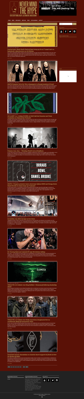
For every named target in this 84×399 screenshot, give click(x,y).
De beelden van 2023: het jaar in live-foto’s (21, 219)
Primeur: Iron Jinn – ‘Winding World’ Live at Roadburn (25, 151)
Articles (24, 20)
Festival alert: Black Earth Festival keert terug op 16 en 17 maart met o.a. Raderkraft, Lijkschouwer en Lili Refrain (30, 50)
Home (9, 20)
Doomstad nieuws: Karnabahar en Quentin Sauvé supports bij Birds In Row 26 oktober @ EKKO (31, 355)
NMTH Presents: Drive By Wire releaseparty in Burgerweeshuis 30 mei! (30, 84)
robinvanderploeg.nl (42, 395)
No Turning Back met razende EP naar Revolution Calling (26, 252)
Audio (22, 250)
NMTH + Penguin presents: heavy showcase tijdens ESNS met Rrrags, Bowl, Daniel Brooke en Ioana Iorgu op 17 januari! (32, 185)
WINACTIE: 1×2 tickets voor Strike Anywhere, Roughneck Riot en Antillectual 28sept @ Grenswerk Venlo (28, 320)
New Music (18, 20)
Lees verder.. (9, 58)
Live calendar (34, 20)
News (13, 20)
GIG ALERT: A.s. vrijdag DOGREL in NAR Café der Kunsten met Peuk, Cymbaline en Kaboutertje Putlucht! (29, 117)
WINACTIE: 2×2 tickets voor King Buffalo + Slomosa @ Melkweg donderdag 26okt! (32, 286)
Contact (41, 20)
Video (28, 20)
